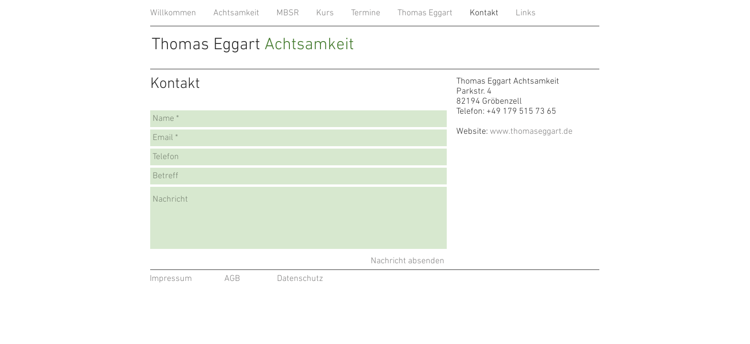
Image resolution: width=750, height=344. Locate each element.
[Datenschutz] (300, 279)
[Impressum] (170, 279)
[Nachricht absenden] (407, 261)
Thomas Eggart (253, 45)
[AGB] (232, 279)
